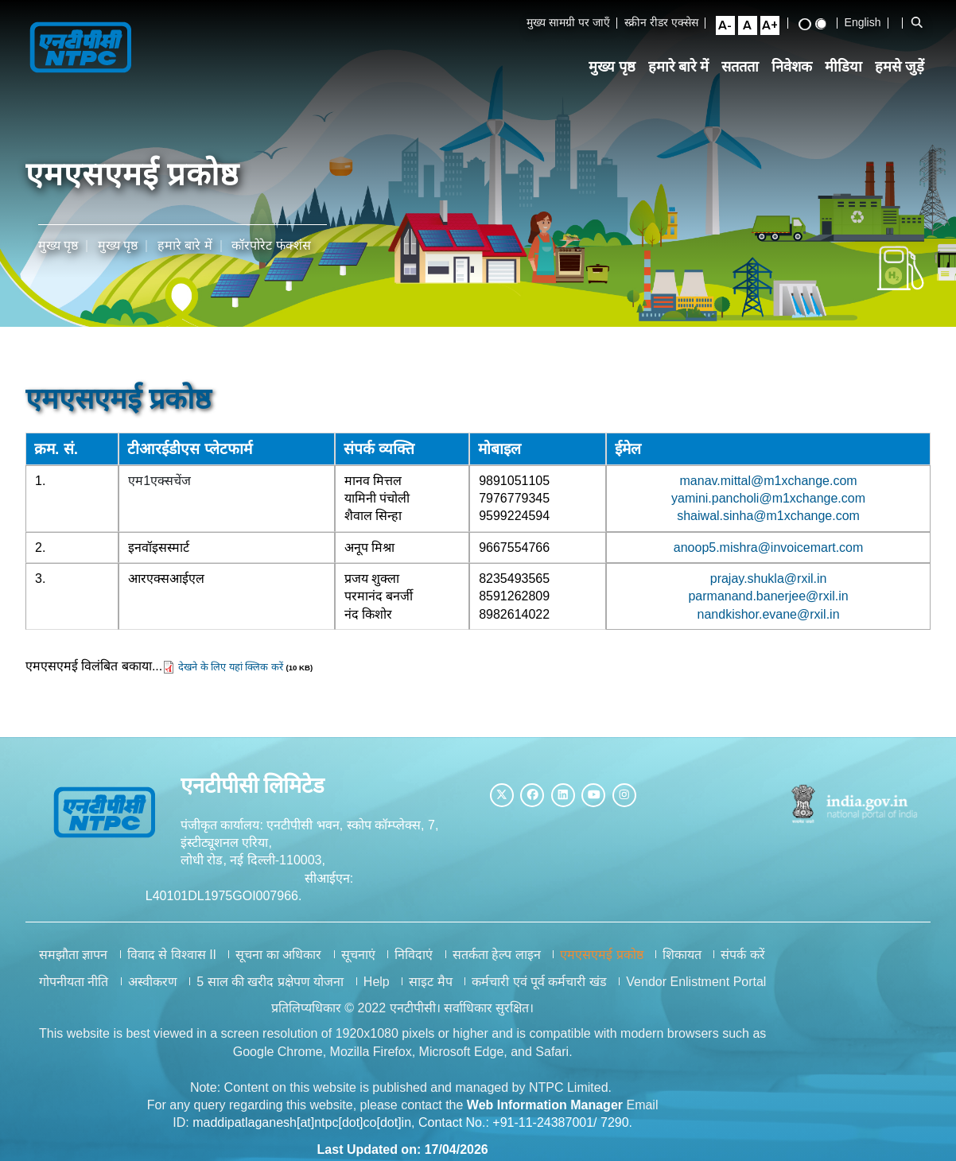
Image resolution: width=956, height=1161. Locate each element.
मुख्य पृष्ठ (617, 70)
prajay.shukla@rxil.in (768, 578)
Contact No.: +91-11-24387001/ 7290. (525, 1130)
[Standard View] (826, 24)
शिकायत (682, 962)
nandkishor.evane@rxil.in (769, 613)
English (868, 23)
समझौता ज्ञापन (73, 962)
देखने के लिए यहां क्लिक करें (230, 668)
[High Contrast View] (810, 25)
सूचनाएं (358, 962)
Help (376, 989)
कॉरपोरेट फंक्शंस (270, 243)
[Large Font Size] (775, 26)
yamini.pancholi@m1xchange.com (769, 496)
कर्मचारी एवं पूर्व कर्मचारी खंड (539, 989)
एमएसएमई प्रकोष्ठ (601, 962)
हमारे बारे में (684, 70)
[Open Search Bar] (922, 23)
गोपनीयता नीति (73, 989)
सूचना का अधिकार (278, 962)
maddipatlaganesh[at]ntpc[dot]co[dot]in (301, 1130)
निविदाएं (413, 962)
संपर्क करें (742, 962)
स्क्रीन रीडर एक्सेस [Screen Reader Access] (667, 23)
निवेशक (798, 70)
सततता (746, 70)
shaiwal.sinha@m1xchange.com (769, 514)
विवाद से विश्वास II (171, 962)
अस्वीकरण (152, 989)
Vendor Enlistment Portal (696, 989)
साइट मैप (430, 989)
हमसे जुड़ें (906, 70)
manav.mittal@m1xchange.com (768, 478)
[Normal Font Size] (753, 26)
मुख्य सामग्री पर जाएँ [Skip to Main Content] (574, 23)
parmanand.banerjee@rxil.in (769, 596)
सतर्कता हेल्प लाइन (497, 962)
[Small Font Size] (730, 26)
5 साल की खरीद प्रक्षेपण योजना (270, 989)
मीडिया (850, 70)
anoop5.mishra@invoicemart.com (769, 546)
